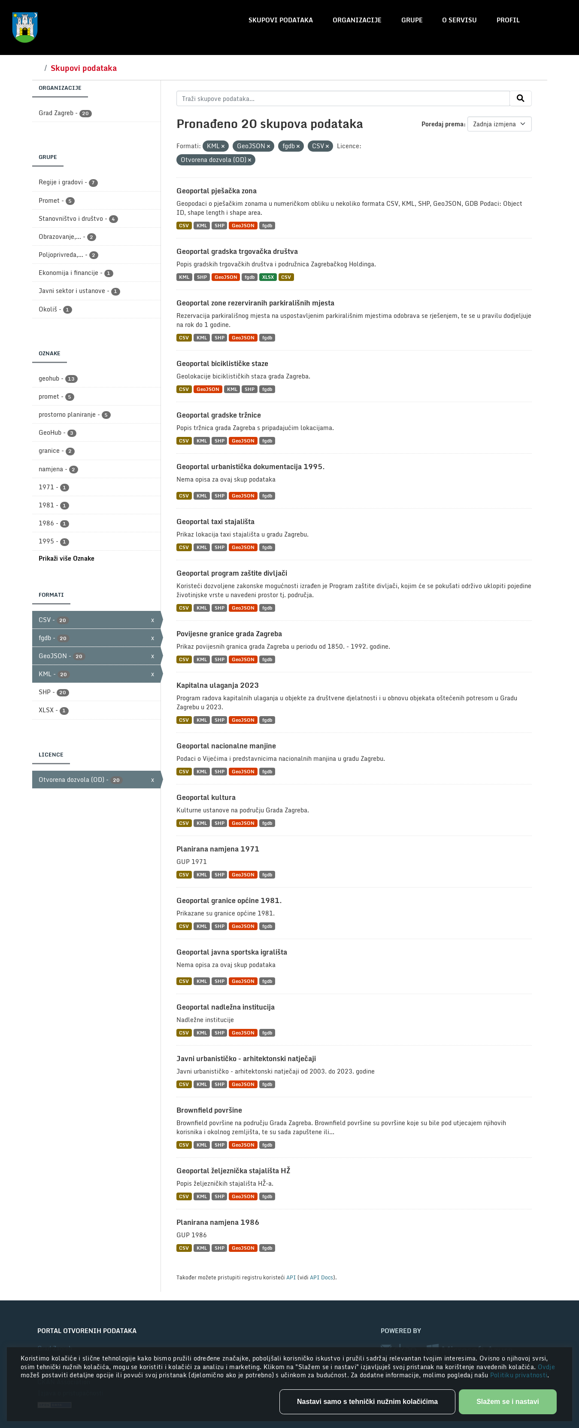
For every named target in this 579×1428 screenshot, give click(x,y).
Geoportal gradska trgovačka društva (237, 251)
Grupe (412, 20)
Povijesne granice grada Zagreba (229, 633)
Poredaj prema (442, 124)
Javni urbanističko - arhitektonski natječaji (246, 1058)
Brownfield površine (209, 1110)
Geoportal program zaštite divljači (231, 573)
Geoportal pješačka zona (216, 190)
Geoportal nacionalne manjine (226, 745)
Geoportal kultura (206, 797)
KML (202, 225)
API (291, 1277)
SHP (219, 225)
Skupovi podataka (281, 20)
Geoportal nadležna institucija (225, 1007)
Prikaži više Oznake (66, 558)
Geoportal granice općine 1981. (229, 900)
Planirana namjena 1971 (217, 848)
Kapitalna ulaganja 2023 (217, 685)
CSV (184, 225)
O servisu (459, 20)
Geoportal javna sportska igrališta (231, 952)
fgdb (267, 225)
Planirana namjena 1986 (217, 1222)
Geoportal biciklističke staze (222, 363)
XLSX (268, 277)
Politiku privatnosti (519, 1375)
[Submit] (520, 98)
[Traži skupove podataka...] (343, 98)
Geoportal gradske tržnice (218, 415)
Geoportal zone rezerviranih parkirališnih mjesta (255, 302)
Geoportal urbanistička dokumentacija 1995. (250, 466)
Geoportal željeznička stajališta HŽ (233, 1170)
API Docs (321, 1277)
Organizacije (357, 20)
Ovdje (546, 1367)
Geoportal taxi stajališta (215, 521)
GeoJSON (243, 225)
